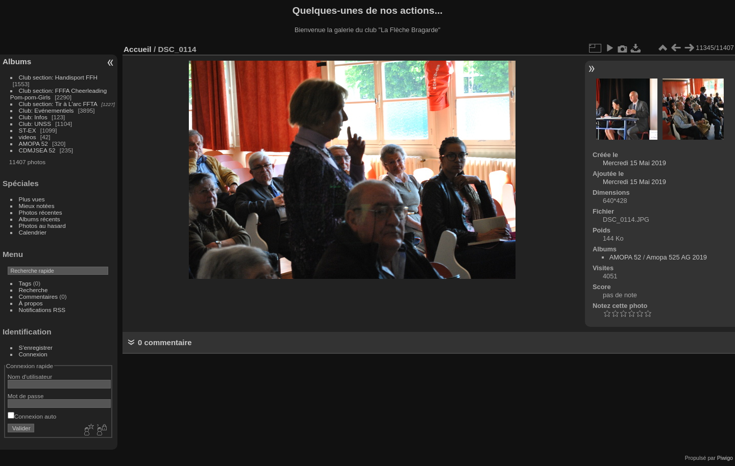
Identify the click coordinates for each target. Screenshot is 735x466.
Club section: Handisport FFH (58, 77)
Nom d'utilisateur (30, 376)
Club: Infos (33, 117)
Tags (25, 283)
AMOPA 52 (33, 143)
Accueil (138, 49)
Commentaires (38, 296)
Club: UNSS (35, 123)
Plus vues (32, 199)
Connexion (33, 354)
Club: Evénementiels (46, 110)
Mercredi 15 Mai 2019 (634, 163)
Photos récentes (40, 212)
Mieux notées (37, 205)
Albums (17, 61)
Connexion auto (32, 416)
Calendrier (32, 232)
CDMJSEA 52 (37, 150)
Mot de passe (26, 396)
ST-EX (27, 130)
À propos (31, 303)
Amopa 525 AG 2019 (676, 257)
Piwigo (725, 458)
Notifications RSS (42, 309)
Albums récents (39, 219)
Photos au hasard (42, 225)
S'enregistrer (36, 347)
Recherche (33, 290)
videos (27, 137)
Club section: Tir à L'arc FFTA (58, 103)
